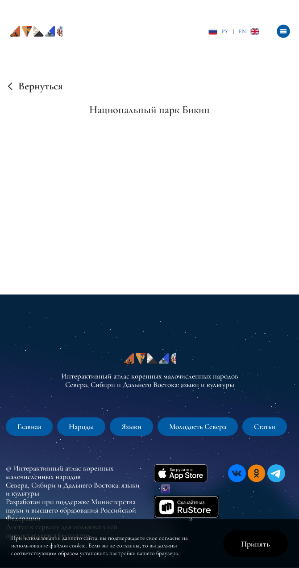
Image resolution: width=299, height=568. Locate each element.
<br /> (149, 193)
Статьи (264, 426)
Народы (81, 426)
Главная (29, 426)
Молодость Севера (197, 426)
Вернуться (40, 86)
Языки (131, 426)
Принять (255, 544)
